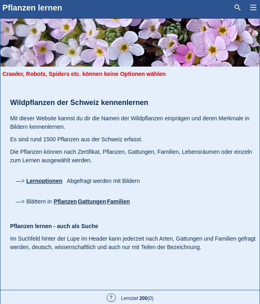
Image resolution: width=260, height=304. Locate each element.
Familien (118, 201)
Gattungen (92, 201)
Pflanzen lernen (32, 7)
